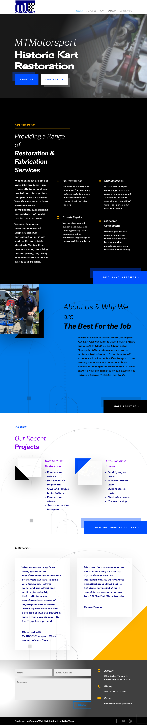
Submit (82, 705)
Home (79, 11)
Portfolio (91, 11)
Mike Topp (68, 721)
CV (102, 11)
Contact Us (54, 79)
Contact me (125, 11)
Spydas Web (36, 721)
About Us (27, 79)
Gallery (111, 11)
